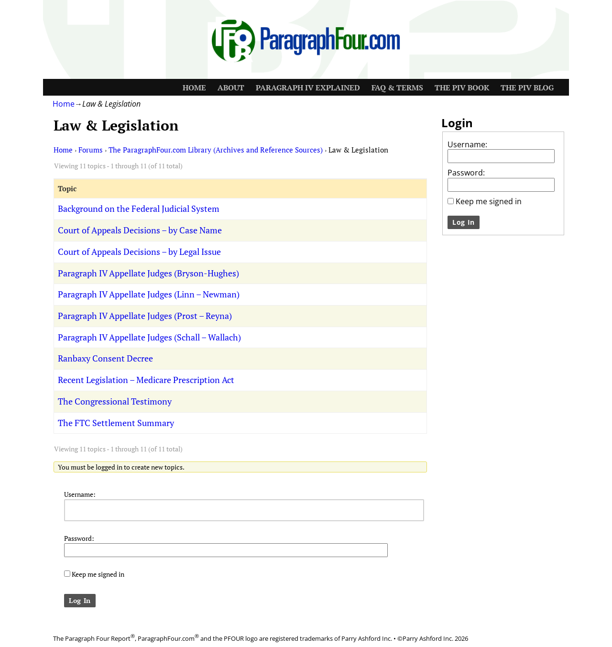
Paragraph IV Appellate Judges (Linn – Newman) (149, 294)
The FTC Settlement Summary (116, 422)
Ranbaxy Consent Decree (105, 358)
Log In (80, 600)
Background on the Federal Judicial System (138, 208)
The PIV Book (462, 87)
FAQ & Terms (397, 87)
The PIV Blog (527, 87)
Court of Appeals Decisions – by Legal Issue (139, 251)
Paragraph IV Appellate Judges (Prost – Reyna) (145, 315)
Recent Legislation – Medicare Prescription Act (146, 379)
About (231, 87)
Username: (80, 494)
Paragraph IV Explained (308, 87)
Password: (79, 538)
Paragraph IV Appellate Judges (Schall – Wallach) (149, 337)
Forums (90, 149)
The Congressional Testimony (115, 401)
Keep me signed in (98, 574)
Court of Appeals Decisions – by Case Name (140, 230)
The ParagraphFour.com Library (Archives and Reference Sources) (216, 149)
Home (194, 87)
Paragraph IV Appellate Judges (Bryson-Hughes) (148, 273)
